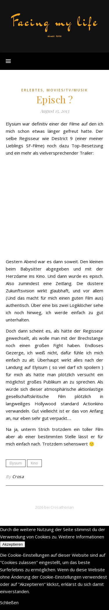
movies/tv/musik (67, 90)
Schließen (9, 602)
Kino (34, 463)
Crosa (18, 476)
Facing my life (54, 21)
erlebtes (32, 90)
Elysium (16, 463)
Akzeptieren (12, 544)
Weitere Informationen (81, 537)
